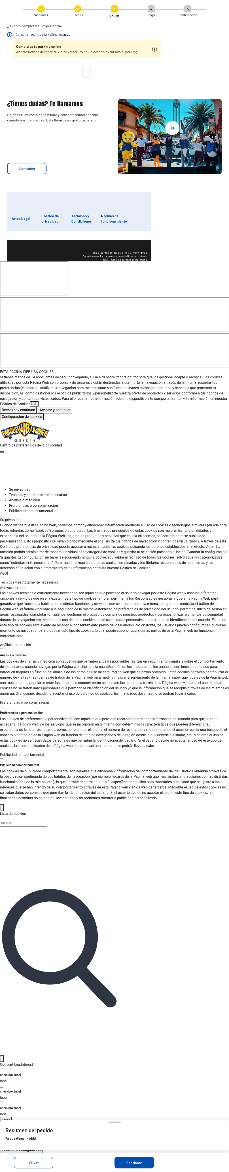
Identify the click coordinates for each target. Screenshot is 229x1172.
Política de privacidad (50, 218)
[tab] (119, 489)
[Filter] (2, 1058)
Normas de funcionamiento (114, 218)
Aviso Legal (21, 218)
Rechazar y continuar (18, 410)
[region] (114, 394)
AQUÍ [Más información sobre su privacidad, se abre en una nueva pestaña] (34, 404)
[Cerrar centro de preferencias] (2, 452)
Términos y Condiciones (81, 218)
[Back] (2, 807)
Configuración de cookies (22, 417)
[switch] (1, 650)
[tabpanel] (114, 546)
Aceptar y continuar (55, 410)
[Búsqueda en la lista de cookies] (23, 823)
